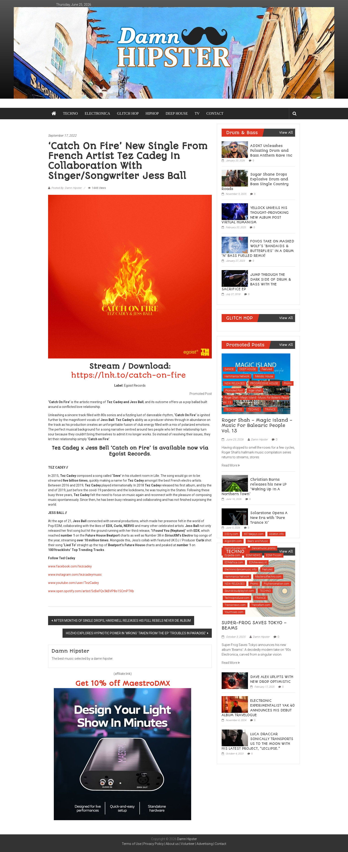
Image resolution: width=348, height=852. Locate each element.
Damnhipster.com (235, 548)
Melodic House (264, 376)
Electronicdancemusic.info (240, 569)
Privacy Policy (153, 844)
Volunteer (188, 844)
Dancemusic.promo (263, 548)
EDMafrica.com (234, 562)
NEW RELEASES (235, 383)
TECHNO (70, 113)
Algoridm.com (233, 541)
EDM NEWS (253, 555)
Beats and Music (257, 541)
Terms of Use (131, 844)
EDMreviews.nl (258, 562)
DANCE (229, 369)
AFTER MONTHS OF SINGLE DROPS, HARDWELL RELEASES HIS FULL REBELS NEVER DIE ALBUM (122, 620)
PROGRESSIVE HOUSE (264, 383)
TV (197, 113)
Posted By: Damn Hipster (66, 188)
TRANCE (270, 409)
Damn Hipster (259, 439)
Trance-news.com (235, 605)
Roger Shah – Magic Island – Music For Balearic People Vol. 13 (257, 426)
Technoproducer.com (237, 598)
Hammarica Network (237, 376)
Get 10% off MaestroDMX (122, 684)
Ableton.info (276, 534)
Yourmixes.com (234, 612)
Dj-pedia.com (232, 555)
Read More (231, 465)
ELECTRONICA (97, 113)
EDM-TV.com (274, 555)
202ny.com (231, 534)
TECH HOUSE (233, 409)
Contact (220, 844)
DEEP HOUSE (177, 113)
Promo (288, 383)
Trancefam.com (260, 605)
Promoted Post (234, 390)
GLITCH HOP (128, 113)
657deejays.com (254, 534)
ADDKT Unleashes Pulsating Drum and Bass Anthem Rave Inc (271, 150)
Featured (267, 369)
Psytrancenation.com (276, 583)
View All (286, 132)
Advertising (205, 844)
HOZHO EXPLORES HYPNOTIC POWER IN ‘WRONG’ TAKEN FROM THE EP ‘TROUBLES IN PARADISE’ (136, 633)
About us (172, 844)
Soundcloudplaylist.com (239, 590)
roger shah (255, 390)
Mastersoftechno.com (268, 576)
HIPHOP (152, 113)
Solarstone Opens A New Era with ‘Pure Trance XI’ (269, 518)
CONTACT (215, 113)
